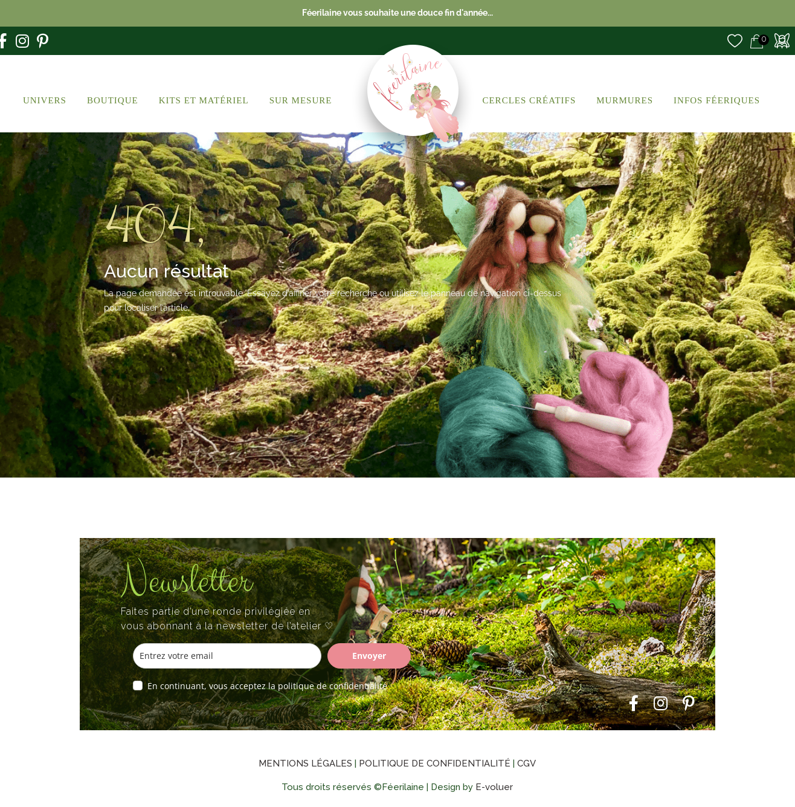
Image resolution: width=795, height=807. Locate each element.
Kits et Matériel (204, 100)
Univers (44, 100)
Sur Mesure (300, 100)
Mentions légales (305, 763)
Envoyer (369, 655)
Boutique (112, 100)
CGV (526, 763)
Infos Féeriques (717, 100)
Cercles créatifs (529, 100)
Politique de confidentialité (434, 763)
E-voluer (494, 787)
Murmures (624, 100)
